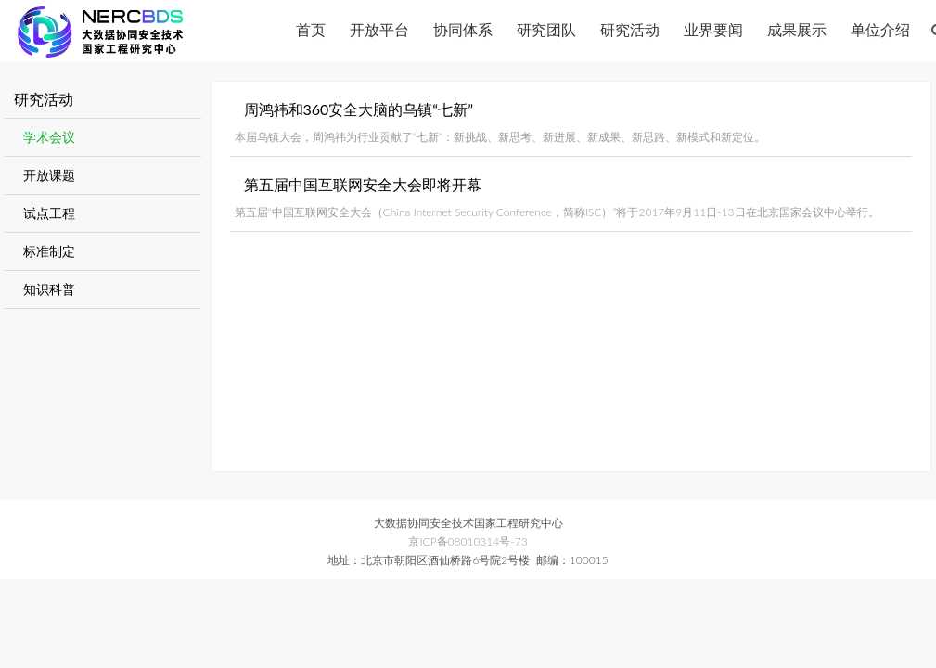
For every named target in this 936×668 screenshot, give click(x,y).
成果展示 (797, 29)
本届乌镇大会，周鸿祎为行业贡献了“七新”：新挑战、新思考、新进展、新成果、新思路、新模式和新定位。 (500, 137)
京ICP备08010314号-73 (467, 541)
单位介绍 (880, 29)
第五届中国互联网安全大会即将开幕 (362, 184)
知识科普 (49, 289)
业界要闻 (713, 29)
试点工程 (49, 213)
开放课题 (49, 175)
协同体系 (463, 29)
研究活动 (630, 29)
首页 (311, 29)
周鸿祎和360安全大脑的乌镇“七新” (359, 109)
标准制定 (49, 251)
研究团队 (546, 29)
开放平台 (379, 29)
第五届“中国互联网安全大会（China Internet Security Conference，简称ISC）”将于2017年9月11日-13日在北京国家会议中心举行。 (557, 212)
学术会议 (49, 137)
